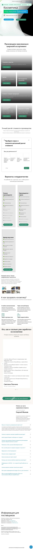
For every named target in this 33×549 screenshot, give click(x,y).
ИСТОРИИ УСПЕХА (6, 4)
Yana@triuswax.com (15, 522)
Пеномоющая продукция (6, 107)
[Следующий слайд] (30, 363)
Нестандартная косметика (23, 79)
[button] (16, 398)
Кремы (4, 77)
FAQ (28, 4)
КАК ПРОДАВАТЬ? (11, 4)
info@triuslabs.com (14, 521)
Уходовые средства (7, 62)
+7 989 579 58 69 (28, 1)
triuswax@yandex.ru (12, 520)
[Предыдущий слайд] (2, 363)
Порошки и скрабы (24, 108)
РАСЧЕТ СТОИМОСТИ (24, 4)
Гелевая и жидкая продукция (10, 94)
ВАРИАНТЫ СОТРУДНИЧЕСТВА (17, 4)
